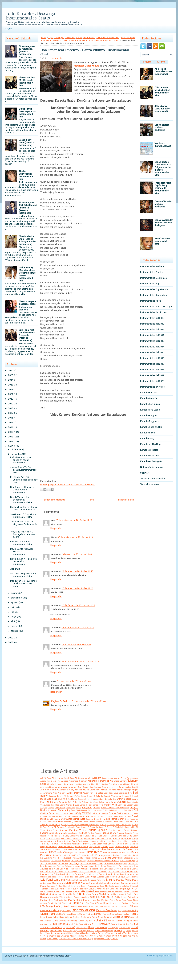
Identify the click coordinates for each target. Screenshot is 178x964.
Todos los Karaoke (149, 484)
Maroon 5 (133, 883)
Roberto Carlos (78, 914)
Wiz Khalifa (133, 936)
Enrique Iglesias (97, 830)
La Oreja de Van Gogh (123, 860)
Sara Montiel (92, 917)
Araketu (120, 790)
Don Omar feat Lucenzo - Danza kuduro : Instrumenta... (22, 490)
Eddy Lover (68, 824)
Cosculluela (128, 810)
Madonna (70, 880)
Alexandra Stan (76, 784)
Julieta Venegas (65, 852)
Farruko (68, 833)
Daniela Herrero (62, 816)
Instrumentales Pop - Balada (154, 289)
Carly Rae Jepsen (125, 805)
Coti (136, 810)
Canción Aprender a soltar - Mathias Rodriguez (164, 223)
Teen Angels (81, 927)
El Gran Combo (46, 827)
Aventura (47, 793)
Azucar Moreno (89, 793)
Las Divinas (133, 863)
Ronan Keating (123, 914)
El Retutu (108, 827)
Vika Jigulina (73, 933)
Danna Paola (106, 816)
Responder (56, 528)
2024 (10, 380)
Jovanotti (87, 849)
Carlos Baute (72, 805)
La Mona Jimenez (94, 861)
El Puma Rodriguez (96, 827)
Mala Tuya (101, 880)
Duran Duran (129, 822)
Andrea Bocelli (132, 787)
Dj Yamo (48, 822)
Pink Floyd (66, 903)
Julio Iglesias (79, 852)
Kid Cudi (44, 858)
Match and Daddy (78, 886)
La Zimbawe (63, 863)
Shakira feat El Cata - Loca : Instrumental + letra (23, 515)
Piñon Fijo (84, 903)
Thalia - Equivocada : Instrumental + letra (26, 175)
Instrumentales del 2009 (152, 318)
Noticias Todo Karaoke (151, 467)
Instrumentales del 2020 (152, 381)
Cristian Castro (47, 813)
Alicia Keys (117, 784)
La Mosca (107, 860)
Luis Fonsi (46, 879)
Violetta (119, 933)
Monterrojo (120, 889)
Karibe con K (125, 852)
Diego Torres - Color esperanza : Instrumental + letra (28, 113)
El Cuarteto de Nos (123, 824)
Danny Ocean (118, 816)
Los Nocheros (127, 871)
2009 (10, 637)
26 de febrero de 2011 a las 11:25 (78, 605)
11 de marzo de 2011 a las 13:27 (78, 627)
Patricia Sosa (46, 900)
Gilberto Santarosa (118, 836)
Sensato (70, 921)
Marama (61, 883)
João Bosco (96, 849)
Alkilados (126, 784)
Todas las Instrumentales (100, 40)
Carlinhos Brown (58, 805)
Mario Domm (108, 883)
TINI (136, 924)
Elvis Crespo (53, 830)
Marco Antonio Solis (92, 883)
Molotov (106, 889)
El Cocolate (111, 824)
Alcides (64, 781)
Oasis (121, 894)
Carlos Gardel (86, 805)
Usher (128, 930)
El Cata (103, 824)
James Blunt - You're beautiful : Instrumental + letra (23, 470)
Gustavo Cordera (85, 841)
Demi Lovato (78, 819)
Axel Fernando (74, 792)
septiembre (16, 597)
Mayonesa (91, 886)
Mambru (120, 880)
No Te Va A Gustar (88, 894)
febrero (14, 631)
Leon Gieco (106, 866)
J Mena (93, 844)
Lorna (131, 866)
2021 (10, 394)
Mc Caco (100, 886)
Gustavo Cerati (70, 841)
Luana (81, 877)
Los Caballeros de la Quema (126, 869)
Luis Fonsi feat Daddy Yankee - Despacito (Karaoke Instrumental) (27, 335)
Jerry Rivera (94, 846)
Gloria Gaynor (66, 838)
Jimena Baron (122, 846)
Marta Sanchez (47, 886)
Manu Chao (51, 883)
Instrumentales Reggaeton (153, 295)
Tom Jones (67, 930)
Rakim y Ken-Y (62, 906)
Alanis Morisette (53, 781)
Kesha (116, 855)
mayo (14, 616)
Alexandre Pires (89, 784)
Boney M (88, 799)
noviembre (16, 454)
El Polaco (69, 827)
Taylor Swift (69, 927)
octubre (15, 593)
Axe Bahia (62, 793)
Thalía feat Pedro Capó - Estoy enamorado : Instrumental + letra (163, 188)
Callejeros (94, 802)
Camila (114, 802)
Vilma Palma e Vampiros (103, 933)
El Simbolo (117, 827)
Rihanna (53, 914)
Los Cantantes (57, 871)
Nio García (73, 894)
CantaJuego (45, 805)
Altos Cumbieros (47, 787)
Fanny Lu (60, 833)
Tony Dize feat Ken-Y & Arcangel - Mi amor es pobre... (22, 534)
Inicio (8, 29)
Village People (85, 933)
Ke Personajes (99, 855)
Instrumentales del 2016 (152, 358)
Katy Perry (53, 855)
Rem (136, 906)
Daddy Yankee (82, 813)
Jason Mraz (51, 846)
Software (104, 924)
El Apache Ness (92, 824)
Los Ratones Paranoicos (82, 874)
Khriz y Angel (132, 855)
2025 (10, 375)
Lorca (125, 866)
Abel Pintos (57, 778)
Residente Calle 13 (49, 910)
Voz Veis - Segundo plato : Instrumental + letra (23, 574)
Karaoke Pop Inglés (150, 404)
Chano (78, 808)
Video (116, 40)
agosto (14, 602)
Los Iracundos (114, 871)
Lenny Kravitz (94, 866)
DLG (71, 813)
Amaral (86, 787)
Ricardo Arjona (83, 910)
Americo (93, 787)
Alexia (98, 784)
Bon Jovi (81, 799)
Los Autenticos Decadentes (88, 869)
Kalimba (106, 852)
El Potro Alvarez (80, 827)
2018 (10, 408)
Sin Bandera (60, 924)
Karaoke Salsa (147, 432)
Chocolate (52, 810)
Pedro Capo (115, 900)
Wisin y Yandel (119, 935)
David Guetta (65, 819)
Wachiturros (54, 936)
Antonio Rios (106, 790)
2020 (10, 398)
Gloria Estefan (53, 838)
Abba (49, 778)
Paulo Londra (89, 900)
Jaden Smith (102, 844)
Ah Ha (123, 778)
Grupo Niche (114, 838)
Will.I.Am (89, 936)
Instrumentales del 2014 (152, 346)
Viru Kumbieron (130, 933)
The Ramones (124, 927)
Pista (73, 40)
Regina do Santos (119, 906)
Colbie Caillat (108, 810)
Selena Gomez (58, 920)
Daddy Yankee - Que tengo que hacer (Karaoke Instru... (23, 583)
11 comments (55, 58)
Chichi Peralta (108, 807)
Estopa (127, 830)
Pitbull (75, 903)
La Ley (83, 861)
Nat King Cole (46, 891)
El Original (59, 827)
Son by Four (117, 924)
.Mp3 (50, 37)
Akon (136, 778)
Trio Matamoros (107, 930)
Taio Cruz (45, 927)
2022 (10, 389)
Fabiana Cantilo (48, 833)
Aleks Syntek (52, 784)
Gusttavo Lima (99, 841)
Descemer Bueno (92, 819)
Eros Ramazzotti (115, 830)
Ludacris (109, 877)
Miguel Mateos (77, 889)
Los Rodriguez (127, 874)
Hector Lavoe (112, 841)
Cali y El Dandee (74, 802)
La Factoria (56, 860)
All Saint (134, 784)
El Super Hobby (128, 827)
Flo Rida (91, 833)
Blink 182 (62, 799)
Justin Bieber (94, 852)
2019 (10, 403)
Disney (121, 819)
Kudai (67, 858)
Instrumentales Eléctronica (153, 278)
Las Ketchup (46, 866)
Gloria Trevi (78, 838)
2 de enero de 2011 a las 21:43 (77, 554)
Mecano (118, 886)
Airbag (130, 778)
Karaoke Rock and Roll (151, 427)
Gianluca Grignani (102, 836)
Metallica (125, 886)
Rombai (98, 914)
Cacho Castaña (59, 802)
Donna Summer (89, 822)
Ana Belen (102, 787)
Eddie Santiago (55, 824)
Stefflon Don (128, 924)
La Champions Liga (129, 858)
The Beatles (101, 927)
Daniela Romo (93, 816)
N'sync (128, 889)
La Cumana (45, 861)
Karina (134, 852)
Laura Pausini (81, 866)
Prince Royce (103, 903)
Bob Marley (72, 799)
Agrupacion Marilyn (111, 778)
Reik (130, 906)
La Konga (75, 860)
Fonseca (98, 833)
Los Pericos (54, 874)
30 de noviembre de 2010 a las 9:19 (75, 537)
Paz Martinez (103, 900)
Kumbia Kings (91, 858)
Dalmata (104, 813)
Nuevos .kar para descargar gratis (27, 302)
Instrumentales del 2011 (152, 329)
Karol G (44, 855)
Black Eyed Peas (48, 799)
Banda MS (61, 796)
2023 (10, 384)
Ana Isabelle (112, 787)
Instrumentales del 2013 (152, 341)
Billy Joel (134, 796)
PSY (98, 897)
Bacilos (99, 793)
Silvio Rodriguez (124, 921)
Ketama (122, 855)
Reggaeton (82, 40)
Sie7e (113, 921)
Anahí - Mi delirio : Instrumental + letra (163, 241)
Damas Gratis (116, 813)
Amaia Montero (62, 787)
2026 (10, 370)
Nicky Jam (57, 894)
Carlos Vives (110, 804)
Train (97, 930)
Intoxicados (76, 844)
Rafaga (49, 906)
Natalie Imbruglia (74, 891)
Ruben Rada (58, 917)
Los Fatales (102, 871)
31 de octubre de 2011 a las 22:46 (89, 701)
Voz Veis (44, 936)
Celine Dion (70, 808)
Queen (135, 903)
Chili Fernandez (122, 808)
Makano (78, 880)
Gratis (79, 37)
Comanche (118, 810)
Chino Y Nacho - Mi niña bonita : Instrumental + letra (27, 81)
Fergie (74, 833)
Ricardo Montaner (106, 910)
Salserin (68, 917)
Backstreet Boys (125, 793)
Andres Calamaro (49, 789)
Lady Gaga (74, 863)
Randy (74, 906)
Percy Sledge (127, 900)
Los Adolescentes (68, 869)
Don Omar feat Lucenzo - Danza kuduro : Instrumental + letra (86, 51)
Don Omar (70, 37)
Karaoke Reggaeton (150, 421)
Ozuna (91, 897)
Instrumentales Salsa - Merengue (156, 306)
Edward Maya (80, 824)
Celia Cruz (60, 807)
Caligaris (86, 802)
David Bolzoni (52, 819)
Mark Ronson (121, 883)
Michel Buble (54, 889)
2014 (10, 427)
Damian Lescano (47, 816)
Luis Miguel (59, 880)
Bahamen (52, 796)
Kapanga (114, 852)
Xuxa (49, 938)
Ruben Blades (46, 917)
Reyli (69, 910)
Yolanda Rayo (87, 938)
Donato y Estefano (73, 822)
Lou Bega (66, 877)
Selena (48, 921)
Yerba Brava (76, 938)
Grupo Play (126, 838)
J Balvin (85, 843)
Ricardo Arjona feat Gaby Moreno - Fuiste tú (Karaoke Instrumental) (28, 207)
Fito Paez (82, 833)
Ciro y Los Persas (95, 810)
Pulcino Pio (126, 903)
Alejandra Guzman (78, 781)
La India (66, 860)
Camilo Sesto (132, 802)
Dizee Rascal (130, 819)
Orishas (69, 897)
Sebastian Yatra (121, 917)
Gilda (129, 835)
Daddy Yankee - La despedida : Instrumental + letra (21, 500)
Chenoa (96, 807)
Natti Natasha (89, 891)
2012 (10, 436)
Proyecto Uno (115, 903)
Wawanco (65, 936)
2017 (10, 413)
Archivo (161, 62)
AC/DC (43, 778)
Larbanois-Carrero (111, 863)
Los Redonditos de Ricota (107, 874)
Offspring (129, 894)
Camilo (122, 801)
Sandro (83, 917)
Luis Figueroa (132, 877)
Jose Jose (77, 849)
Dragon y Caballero (104, 822)
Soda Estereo (79, 924)
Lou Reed (74, 877)
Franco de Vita (109, 833)
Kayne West (63, 855)
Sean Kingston (105, 917)
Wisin (108, 936)
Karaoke (56, 40)
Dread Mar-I (118, 822)
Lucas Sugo (90, 877)
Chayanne (87, 807)
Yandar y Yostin (58, 938)
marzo (14, 626)
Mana (128, 879)
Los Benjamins (106, 869)
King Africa (53, 858)
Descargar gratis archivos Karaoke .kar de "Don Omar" (67, 484)
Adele (77, 778)
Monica (113, 889)
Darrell (128, 816)
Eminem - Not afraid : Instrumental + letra (21, 542)
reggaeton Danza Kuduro (86, 65)
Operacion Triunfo (57, 897)
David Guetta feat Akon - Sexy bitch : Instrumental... (22, 551)
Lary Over (123, 863)
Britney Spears (124, 799)
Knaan (61, 858)
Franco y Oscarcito (124, 833)
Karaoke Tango (147, 438)
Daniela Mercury (78, 816)
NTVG (135, 888)
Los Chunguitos (71, 871)
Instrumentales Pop (150, 283)
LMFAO (101, 858)
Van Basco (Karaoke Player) (163, 144)
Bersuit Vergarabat (113, 796)
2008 (10, 642)
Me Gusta (109, 886)
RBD (42, 906)
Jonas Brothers (53, 849)
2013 (10, 432)
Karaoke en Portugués (151, 461)
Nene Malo (118, 891)
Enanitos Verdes (77, 830)
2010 (10, 446)
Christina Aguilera (66, 810)
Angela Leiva (89, 790)
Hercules (47, 844)
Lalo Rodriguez (97, 863)
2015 (10, 422)
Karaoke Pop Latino (150, 409)
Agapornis (97, 778)
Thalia (91, 927)
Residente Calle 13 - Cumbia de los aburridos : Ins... (24, 480)
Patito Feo (133, 897)
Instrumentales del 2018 (152, 369)
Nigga (66, 894)
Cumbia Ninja (62, 813)
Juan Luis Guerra (123, 849)
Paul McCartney (60, 900)
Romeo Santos (110, 914)
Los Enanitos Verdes (87, 871)
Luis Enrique (119, 877)
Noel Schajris (105, 894)
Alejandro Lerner (118, 781)
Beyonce (125, 796)
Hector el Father (124, 841)
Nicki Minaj (45, 894)
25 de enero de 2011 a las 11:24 (77, 588)
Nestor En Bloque (131, 891)
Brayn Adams (98, 799)
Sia (109, 921)
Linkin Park (118, 866)
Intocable (67, 844)
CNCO (49, 802)
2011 (10, 441)
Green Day (89, 838)
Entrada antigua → (127, 499)
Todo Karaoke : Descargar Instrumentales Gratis (31, 15)
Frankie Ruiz (52, 836)
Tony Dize (77, 930)
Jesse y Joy (107, 846)
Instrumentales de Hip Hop (153, 312)
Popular (147, 62)
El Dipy (135, 824)
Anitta (98, 790)
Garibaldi (80, 836)
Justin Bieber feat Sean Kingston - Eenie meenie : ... (23, 524)
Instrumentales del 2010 (107, 37)
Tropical (118, 930)
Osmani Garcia (80, 897)
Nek (98, 891)
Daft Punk (96, 813)
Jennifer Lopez (66, 846)
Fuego (61, 836)
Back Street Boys (111, 793)
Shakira (101, 920)
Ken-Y (109, 855)
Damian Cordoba (131, 813)
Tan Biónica (56, 927)
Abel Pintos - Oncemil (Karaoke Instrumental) (163, 71)
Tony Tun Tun (88, 930)
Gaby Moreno (70, 836)
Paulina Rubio (75, 900)
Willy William (99, 936)
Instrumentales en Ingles (152, 386)
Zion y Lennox (111, 938)
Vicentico (50, 933)
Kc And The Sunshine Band (80, 855)
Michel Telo (65, 889)
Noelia (116, 894)
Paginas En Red (59, 701)
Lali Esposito (85, 863)
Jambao (111, 844)
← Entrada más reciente (53, 499)
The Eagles (113, 927)
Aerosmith (86, 778)
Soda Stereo (91, 924)
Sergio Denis (90, 921)
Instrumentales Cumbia (151, 272)
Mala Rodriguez (89, 880)
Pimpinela (52, 903)
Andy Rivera (63, 790)
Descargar (59, 37)
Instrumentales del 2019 (152, 375)
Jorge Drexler (66, 849)
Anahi (121, 787)
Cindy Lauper (81, 810)
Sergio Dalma (79, 921)
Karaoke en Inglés (149, 450)
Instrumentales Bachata (152, 266)
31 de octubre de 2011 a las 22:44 (74, 681)
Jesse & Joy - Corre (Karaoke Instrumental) (26, 142)
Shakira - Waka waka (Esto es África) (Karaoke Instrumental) (27, 240)
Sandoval (76, 917)
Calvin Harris (104, 802)
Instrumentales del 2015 (152, 352)
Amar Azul (76, 787)
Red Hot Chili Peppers (101, 906)
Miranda (99, 889)
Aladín (43, 781)
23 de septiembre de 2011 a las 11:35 (80, 661)
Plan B (93, 903)
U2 (124, 930)
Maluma (110, 879)
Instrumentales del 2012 (152, 335)
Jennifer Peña (81, 846)
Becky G (91, 796)
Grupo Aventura (101, 838)
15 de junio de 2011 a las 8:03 (76, 644)
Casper (51, 808)
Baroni (83, 796)
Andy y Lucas (75, 790)
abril (13, 621)
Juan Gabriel (108, 849)
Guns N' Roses (56, 841)
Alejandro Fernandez (98, 781)
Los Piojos (65, 874)
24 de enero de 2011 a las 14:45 (77, 571)
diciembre (16, 449)
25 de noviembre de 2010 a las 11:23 (74, 520)
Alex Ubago (63, 784)
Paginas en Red (166, 955)
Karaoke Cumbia (148, 398)
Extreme (134, 830)
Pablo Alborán (107, 897)
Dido (101, 819)
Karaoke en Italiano (149, 455)
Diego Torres (110, 819)
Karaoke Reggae (148, 415)
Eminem (64, 830)
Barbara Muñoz (73, 796)
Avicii (55, 793)
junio (13, 612)
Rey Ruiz (63, 910)
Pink (59, 903)
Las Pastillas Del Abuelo (63, 866)
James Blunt (121, 844)
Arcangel (127, 790)
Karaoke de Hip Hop (150, 444)
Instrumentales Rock (150, 301)
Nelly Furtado (106, 891)
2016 (10, 417)
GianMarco (89, 836)
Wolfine (43, 938)
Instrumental (89, 37)
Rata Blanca (84, 906)
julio (13, 607)
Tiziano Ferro (56, 930)
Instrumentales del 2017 (152, 364)
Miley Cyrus (88, 889)
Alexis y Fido (107, 784)
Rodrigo (90, 914)
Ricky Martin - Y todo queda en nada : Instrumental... (20, 460)
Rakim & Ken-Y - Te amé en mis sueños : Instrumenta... (23, 561)
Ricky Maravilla (124, 910)
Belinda (99, 796)
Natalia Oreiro (58, 891)
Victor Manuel (61, 933)
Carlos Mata (98, 805)
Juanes (52, 852)
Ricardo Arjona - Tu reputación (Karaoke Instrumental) (27, 50)
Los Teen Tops (54, 877)
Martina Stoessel (63, 886)
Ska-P (71, 924)
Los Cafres (45, 871)
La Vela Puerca (51, 863)
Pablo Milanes (121, 897)
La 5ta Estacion (113, 857)
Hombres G (57, 844)
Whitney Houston (77, 936)
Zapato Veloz (99, 938)
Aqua (114, 790)
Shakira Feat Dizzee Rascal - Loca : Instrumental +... (23, 508)
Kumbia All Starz (77, 858)
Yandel (68, 938)
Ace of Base (69, 778)
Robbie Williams (64, 914)
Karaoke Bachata (148, 392)
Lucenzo (66, 40)
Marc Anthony (73, 882)
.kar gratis (15, 569)
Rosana (134, 914)
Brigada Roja (110, 799)
